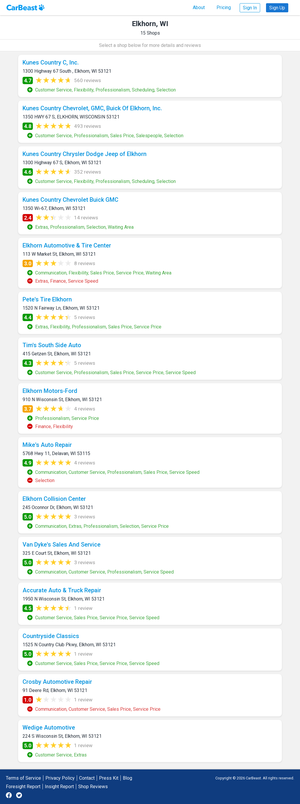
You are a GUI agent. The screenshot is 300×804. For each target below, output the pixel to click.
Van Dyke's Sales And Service (61, 544)
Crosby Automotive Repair (57, 681)
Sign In (250, 8)
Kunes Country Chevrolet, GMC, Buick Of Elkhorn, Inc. (92, 108)
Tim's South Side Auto (52, 345)
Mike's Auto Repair (47, 444)
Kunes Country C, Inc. (51, 62)
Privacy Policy (60, 778)
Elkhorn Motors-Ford (50, 390)
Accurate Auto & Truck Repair (62, 590)
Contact (87, 778)
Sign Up (277, 8)
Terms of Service (23, 778)
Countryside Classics (51, 636)
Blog (127, 778)
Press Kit (108, 778)
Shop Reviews (93, 786)
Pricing (224, 7)
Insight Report (59, 786)
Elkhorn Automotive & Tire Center (67, 245)
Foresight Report (23, 786)
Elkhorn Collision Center (54, 498)
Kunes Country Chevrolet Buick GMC (70, 199)
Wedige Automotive (49, 727)
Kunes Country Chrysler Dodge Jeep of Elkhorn (84, 153)
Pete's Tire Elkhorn (47, 299)
